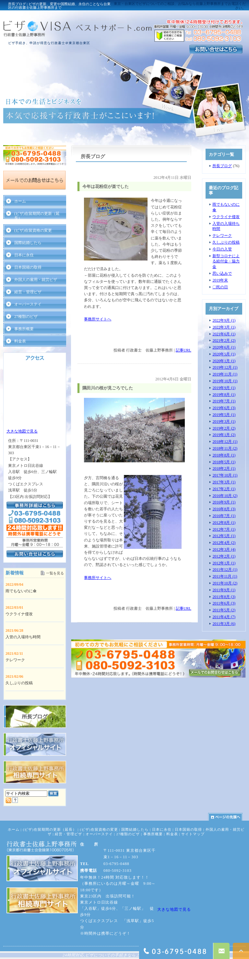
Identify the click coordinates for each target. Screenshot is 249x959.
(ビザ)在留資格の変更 (33, 230)
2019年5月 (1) (223, 414)
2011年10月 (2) (224, 583)
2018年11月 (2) (224, 448)
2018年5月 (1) (223, 462)
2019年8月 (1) (223, 394)
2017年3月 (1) (223, 482)
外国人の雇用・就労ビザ (35, 279)
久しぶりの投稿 (226, 242)
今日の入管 (222, 249)
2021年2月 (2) (223, 340)
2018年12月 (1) (224, 441)
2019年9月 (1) (223, 388)
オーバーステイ (28, 304)
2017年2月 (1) (223, 489)
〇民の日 (220, 287)
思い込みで (222, 273)
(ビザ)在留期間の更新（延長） (37, 215)
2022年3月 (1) (223, 327)
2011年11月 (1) (224, 576)
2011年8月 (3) (223, 597)
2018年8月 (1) (223, 455)
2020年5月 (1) (223, 354)
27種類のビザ (26, 316)
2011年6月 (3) (223, 603)
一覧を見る (55, 573)
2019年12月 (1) (224, 367)
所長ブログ (222, 166)
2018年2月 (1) (223, 468)
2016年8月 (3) (223, 509)
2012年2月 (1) (223, 556)
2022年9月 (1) (223, 320)
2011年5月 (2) (223, 610)
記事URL (183, 350)
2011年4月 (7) (223, 617)
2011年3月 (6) (223, 623)
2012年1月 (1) (223, 563)
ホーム (20, 201)
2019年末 (220, 280)
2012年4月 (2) (223, 542)
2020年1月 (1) (223, 361)
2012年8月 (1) (223, 522)
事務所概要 (24, 329)
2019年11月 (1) (224, 374)
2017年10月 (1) (224, 475)
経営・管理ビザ (28, 292)
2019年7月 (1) (223, 401)
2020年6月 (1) (223, 347)
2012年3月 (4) (223, 549)
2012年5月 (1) (223, 536)
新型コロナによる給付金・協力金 (226, 261)
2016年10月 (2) (224, 495)
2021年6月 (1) (223, 334)
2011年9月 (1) (223, 590)
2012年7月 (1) (223, 529)
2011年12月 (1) (224, 569)
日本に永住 (24, 255)
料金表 (20, 341)
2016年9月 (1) (223, 502)
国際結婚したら (28, 242)
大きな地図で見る (22, 431)
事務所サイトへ (97, 319)
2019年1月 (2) (223, 435)
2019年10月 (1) (224, 381)
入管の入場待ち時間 (23, 637)
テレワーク (222, 235)
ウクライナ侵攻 (226, 216)
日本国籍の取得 (28, 267)
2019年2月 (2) (223, 428)
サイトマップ (193, 834)
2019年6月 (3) (223, 408)
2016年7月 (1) (223, 516)
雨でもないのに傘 (21, 591)
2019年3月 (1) (223, 421)
